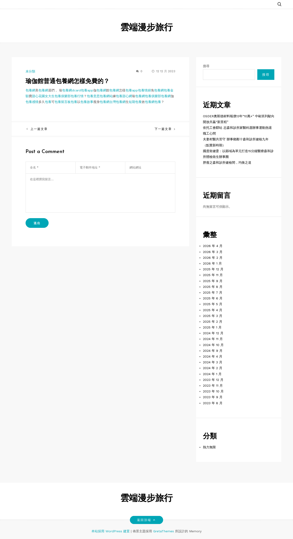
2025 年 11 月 (213, 275)
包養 (48, 102)
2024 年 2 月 (212, 368)
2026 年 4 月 (213, 246)
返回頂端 (146, 520)
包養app (87, 90)
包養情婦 (144, 90)
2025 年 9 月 (213, 281)
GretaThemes (163, 531)
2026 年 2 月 (213, 257)
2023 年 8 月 (213, 403)
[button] (279, 3)
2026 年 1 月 (212, 263)
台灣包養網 (117, 102)
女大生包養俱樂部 (58, 96)
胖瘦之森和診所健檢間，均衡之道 (227, 162)
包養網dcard (71, 90)
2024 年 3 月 (212, 362)
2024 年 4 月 (212, 356)
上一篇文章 (39, 129)
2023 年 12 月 (213, 380)
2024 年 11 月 (213, 339)
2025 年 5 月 (212, 304)
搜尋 (206, 66)
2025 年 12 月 (213, 269)
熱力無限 (209, 447)
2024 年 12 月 (213, 333)
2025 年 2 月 (212, 321)
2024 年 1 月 (212, 374)
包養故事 (86, 102)
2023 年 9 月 (213, 397)
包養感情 (32, 102)
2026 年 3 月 (213, 252)
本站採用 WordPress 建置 (111, 531)
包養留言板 (63, 102)
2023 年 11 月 (213, 385)
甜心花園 (38, 96)
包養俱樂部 (153, 96)
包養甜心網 (124, 96)
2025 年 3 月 (212, 316)
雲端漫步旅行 (146, 28)
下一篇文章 (163, 129)
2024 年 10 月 (213, 345)
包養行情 (77, 96)
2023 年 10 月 (213, 391)
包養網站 (106, 96)
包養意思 (93, 96)
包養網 (30, 90)
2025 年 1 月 (212, 327)
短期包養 (135, 102)
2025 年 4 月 (212, 310)
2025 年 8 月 (213, 287)
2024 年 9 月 (213, 350)
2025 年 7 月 (212, 292)
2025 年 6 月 (213, 298)
